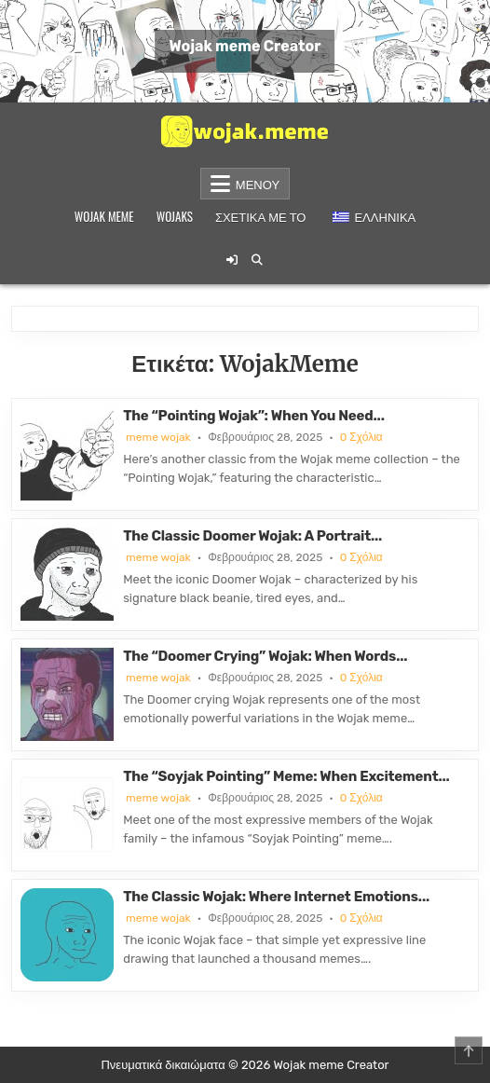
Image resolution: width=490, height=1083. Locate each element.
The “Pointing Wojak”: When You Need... (254, 415)
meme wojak (158, 437)
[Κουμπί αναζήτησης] (257, 260)
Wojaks (175, 216)
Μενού (257, 183)
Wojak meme (104, 216)
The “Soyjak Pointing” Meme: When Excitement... (286, 776)
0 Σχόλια (361, 437)
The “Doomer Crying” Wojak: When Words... (265, 656)
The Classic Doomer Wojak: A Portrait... (252, 536)
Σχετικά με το (260, 216)
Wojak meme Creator (244, 46)
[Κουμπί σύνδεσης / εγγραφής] (232, 260)
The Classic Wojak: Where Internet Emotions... (276, 896)
